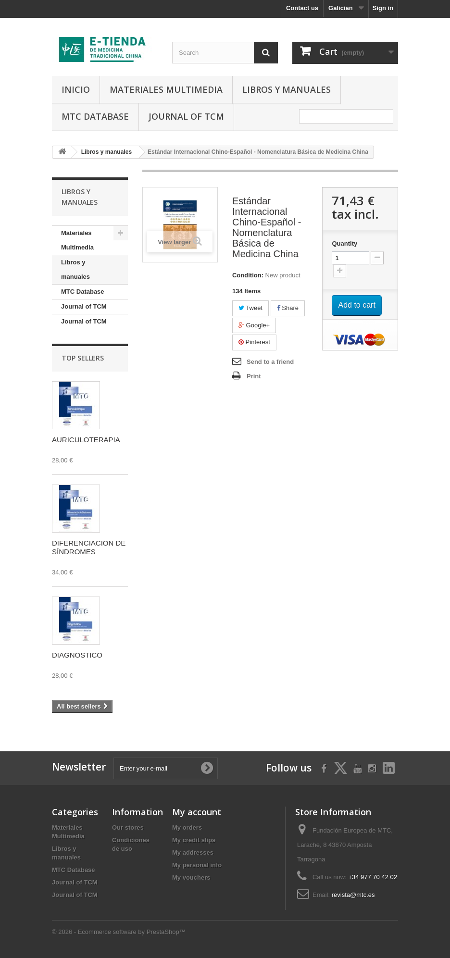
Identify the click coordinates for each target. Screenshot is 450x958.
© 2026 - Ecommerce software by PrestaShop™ (119, 931)
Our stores (128, 827)
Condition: (247, 275)
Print (254, 376)
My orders (187, 827)
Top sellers (83, 357)
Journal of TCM (186, 116)
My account (196, 812)
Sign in (383, 8)
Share (288, 307)
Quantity (344, 243)
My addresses (192, 852)
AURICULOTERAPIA (86, 439)
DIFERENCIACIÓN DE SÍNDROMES (88, 547)
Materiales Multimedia (166, 89)
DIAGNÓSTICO (77, 655)
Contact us (302, 8)
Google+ (254, 325)
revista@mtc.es (353, 894)
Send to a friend (270, 361)
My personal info (197, 865)
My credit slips (193, 840)
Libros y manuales (286, 89)
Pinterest (254, 342)
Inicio (76, 89)
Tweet (250, 307)
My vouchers (191, 877)
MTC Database (95, 116)
